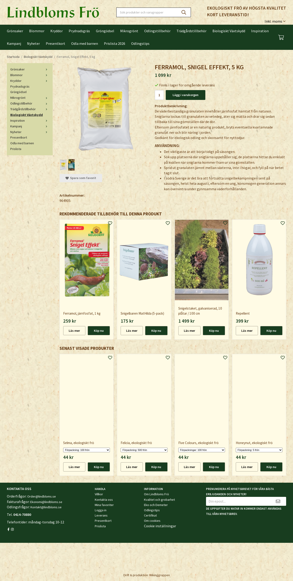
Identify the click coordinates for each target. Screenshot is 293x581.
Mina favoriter (104, 505)
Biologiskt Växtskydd (228, 31)
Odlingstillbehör (157, 31)
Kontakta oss (104, 500)
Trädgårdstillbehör (191, 31)
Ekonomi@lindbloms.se (46, 502)
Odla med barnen (84, 43)
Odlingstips (140, 43)
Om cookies (152, 521)
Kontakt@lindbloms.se (46, 507)
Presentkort (55, 43)
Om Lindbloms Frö (156, 494)
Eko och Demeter (156, 505)
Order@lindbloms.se (41, 496)
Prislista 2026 (114, 43)
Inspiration (260, 31)
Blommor (36, 31)
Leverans (101, 515)
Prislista (15, 149)
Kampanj (14, 43)
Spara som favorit (80, 178)
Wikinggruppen (159, 575)
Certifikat (150, 515)
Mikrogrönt (129, 31)
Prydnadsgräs (79, 31)
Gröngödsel (105, 31)
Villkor (99, 494)
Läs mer (74, 331)
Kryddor (56, 31)
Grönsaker (15, 31)
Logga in (100, 510)
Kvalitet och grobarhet (159, 500)
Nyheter (33, 43)
